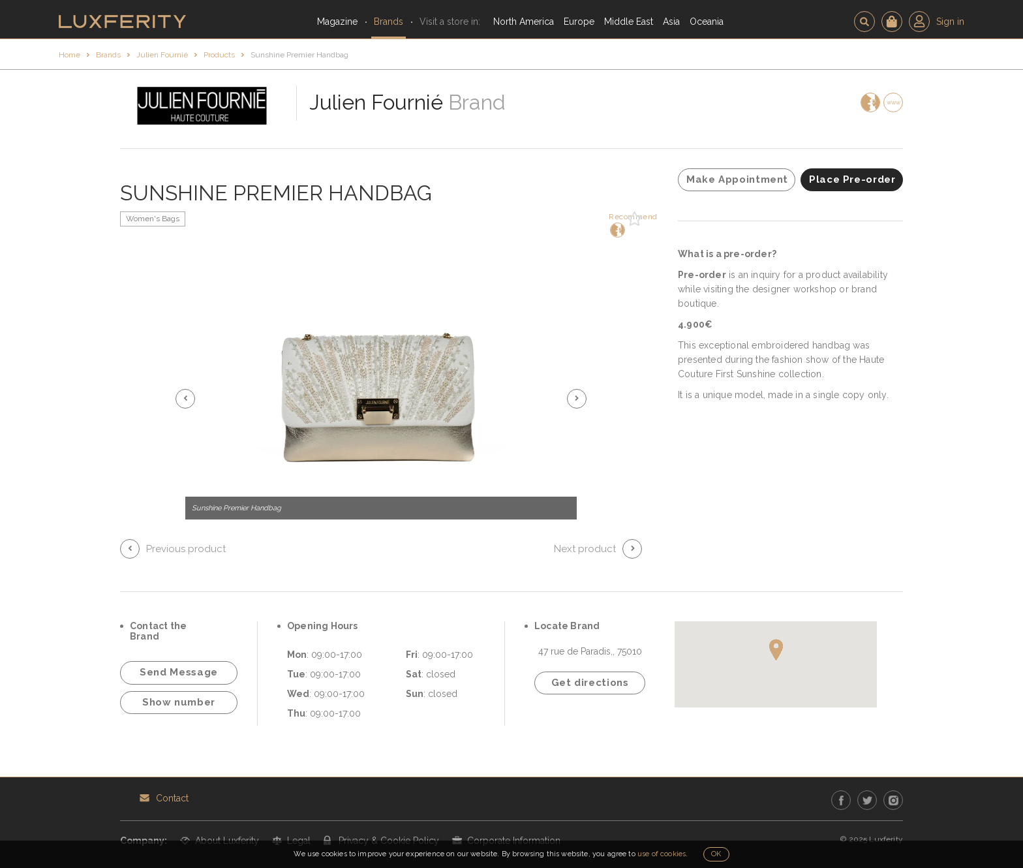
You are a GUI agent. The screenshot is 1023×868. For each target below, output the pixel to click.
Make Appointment (737, 179)
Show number (178, 702)
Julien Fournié (162, 54)
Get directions (590, 683)
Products (219, 54)
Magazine (337, 21)
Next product (585, 549)
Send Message (179, 672)
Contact (172, 798)
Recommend (616, 225)
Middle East (628, 21)
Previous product (186, 549)
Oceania (707, 21)
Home (69, 54)
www (893, 102)
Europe (579, 21)
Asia (671, 21)
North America (523, 21)
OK (716, 854)
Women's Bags (152, 218)
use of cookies (661, 854)
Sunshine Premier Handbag (299, 54)
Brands (388, 21)
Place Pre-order (852, 179)
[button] (185, 399)
